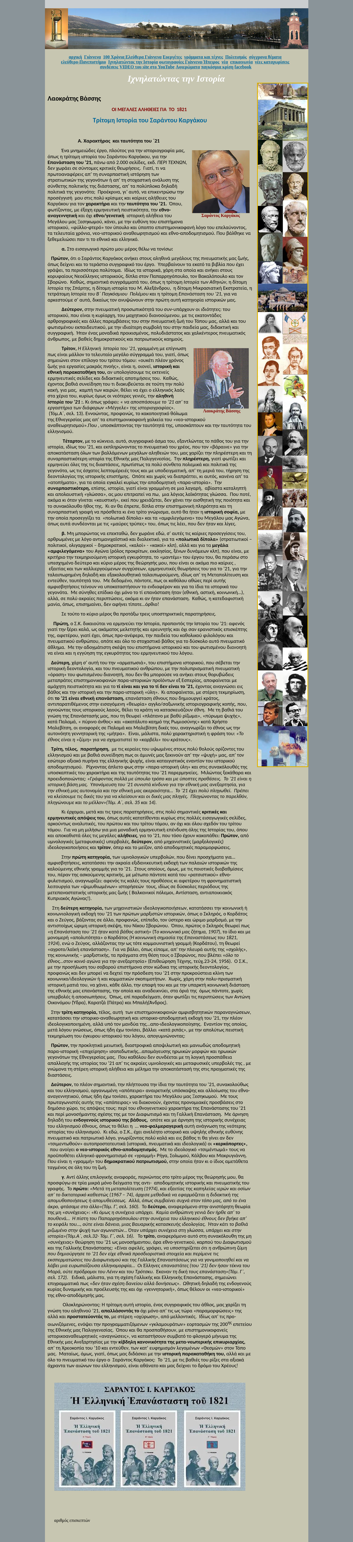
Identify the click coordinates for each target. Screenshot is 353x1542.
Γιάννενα (92, 57)
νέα (225, 62)
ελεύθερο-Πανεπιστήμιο (83, 62)
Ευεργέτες (172, 57)
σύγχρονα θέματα (265, 57)
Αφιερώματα (188, 67)
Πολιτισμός (236, 57)
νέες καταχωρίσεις (272, 62)
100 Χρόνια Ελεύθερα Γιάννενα (132, 57)
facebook (242, 67)
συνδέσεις (109, 67)
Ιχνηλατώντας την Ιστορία (133, 62)
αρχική (75, 57)
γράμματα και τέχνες (203, 57)
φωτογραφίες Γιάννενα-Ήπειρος (189, 62)
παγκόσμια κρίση (217, 67)
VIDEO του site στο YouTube (147, 67)
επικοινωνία (241, 62)
